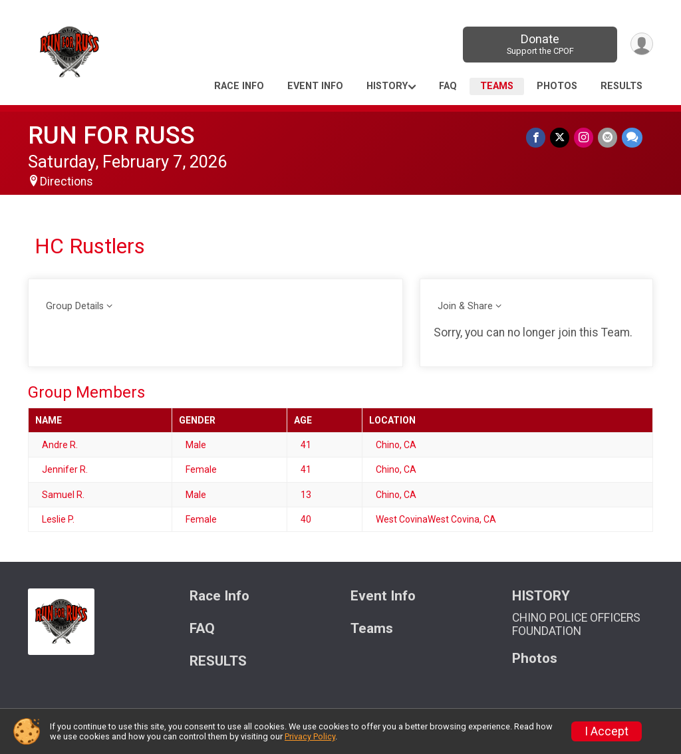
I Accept (606, 731)
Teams (496, 86)
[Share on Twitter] (561, 138)
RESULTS (621, 86)
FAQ (448, 86)
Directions (66, 181)
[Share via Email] (608, 138)
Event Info (315, 86)
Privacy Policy (310, 736)
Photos (557, 86)
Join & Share (465, 306)
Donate (538, 44)
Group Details (75, 306)
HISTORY (387, 86)
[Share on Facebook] (538, 138)
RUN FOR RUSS (111, 135)
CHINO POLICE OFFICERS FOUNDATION (576, 624)
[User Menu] (640, 44)
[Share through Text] (632, 138)
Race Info (239, 86)
